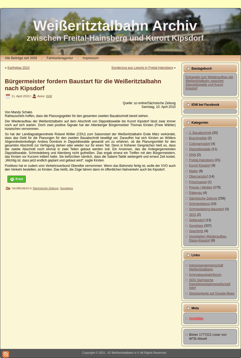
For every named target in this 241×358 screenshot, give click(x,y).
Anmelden (196, 318)
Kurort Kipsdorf (199, 165)
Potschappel (198, 182)
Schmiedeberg (199, 204)
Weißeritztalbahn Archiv (115, 25)
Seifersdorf (197, 220)
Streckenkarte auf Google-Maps (211, 293)
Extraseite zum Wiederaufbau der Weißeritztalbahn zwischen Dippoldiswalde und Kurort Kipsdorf (209, 82)
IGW (49, 96)
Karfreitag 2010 (18, 68)
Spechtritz (196, 231)
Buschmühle (198, 138)
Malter (193, 171)
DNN (192, 155)
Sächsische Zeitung (45, 188)
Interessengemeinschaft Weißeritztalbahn (206, 267)
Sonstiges (66, 188)
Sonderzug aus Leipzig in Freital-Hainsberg (142, 68)
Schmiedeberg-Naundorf (206, 209)
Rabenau (195, 193)
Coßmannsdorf (199, 144)
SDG (192, 215)
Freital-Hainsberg (201, 160)
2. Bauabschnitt (200, 133)
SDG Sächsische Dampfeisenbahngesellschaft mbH (209, 284)
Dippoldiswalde (200, 149)
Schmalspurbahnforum (205, 275)
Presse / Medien (200, 187)
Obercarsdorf (198, 176)
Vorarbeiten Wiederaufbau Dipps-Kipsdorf (207, 238)
